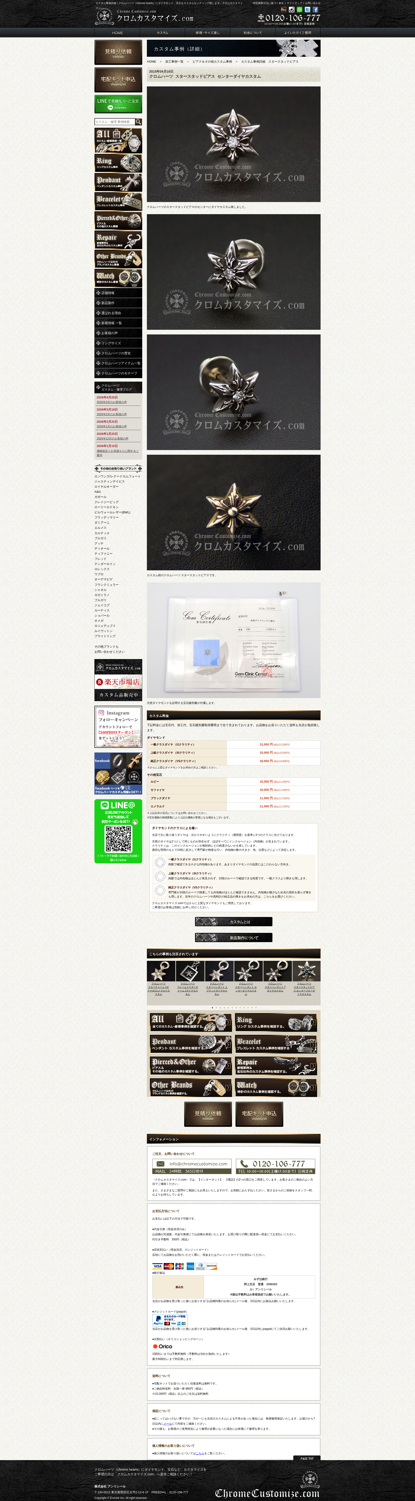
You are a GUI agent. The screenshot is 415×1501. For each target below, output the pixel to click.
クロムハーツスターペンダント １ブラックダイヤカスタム (217, 988)
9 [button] (244, 1007)
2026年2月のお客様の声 (112, 414)
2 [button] (216, 1007)
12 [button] (256, 1007)
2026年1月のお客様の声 (112, 426)
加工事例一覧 (174, 61)
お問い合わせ (313, 3)
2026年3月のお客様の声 (112, 402)
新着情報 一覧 (111, 323)
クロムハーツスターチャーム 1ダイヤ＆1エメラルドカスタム (158, 988)
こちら (200, 1453)
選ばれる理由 (111, 313)
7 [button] (236, 1007)
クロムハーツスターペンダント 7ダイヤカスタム (275, 987)
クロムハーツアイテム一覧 (121, 363)
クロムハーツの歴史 (116, 353)
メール (167, 1423)
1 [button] (212, 1007)
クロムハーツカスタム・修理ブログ (116, 387)
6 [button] (232, 1007)
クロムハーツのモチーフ (119, 373)
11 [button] (252, 1007)
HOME (151, 61)
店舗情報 (107, 293)
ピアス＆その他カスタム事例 (212, 61)
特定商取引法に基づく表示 (268, 3)
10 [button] (248, 1007)
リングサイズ (111, 343)
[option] (161, 981)
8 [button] (240, 1007)
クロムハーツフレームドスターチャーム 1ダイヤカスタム (187, 988)
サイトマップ (294, 3)
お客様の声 (109, 333)
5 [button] (228, 1007)
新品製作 (107, 303)
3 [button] (220, 1007)
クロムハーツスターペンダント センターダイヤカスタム (246, 988)
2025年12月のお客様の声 (112, 438)
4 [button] (224, 1007)
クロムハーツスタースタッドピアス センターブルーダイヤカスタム (304, 988)
